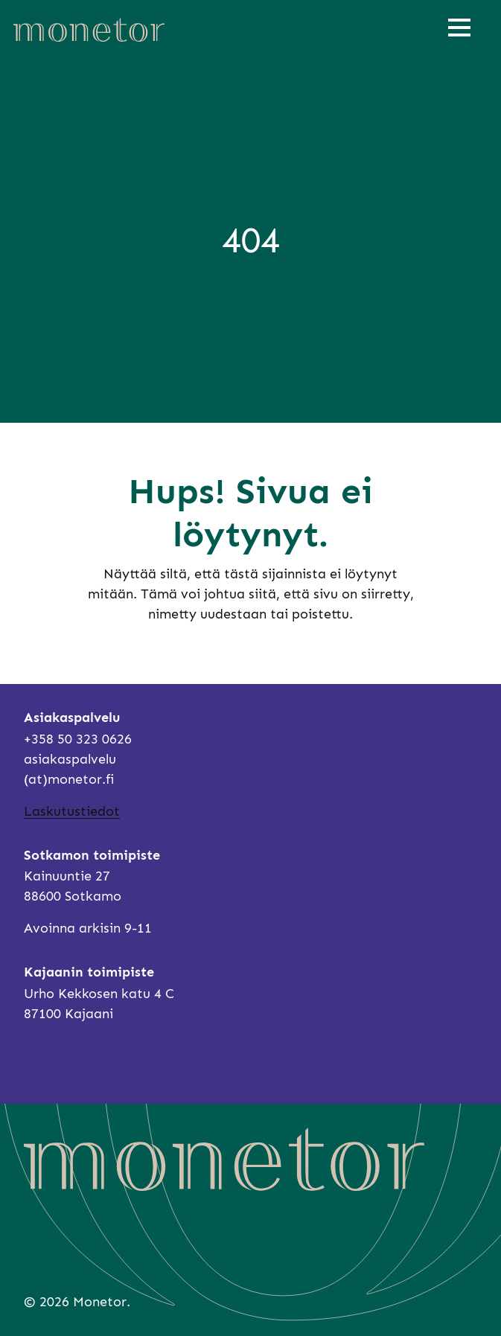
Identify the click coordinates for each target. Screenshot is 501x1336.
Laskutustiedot (72, 811)
